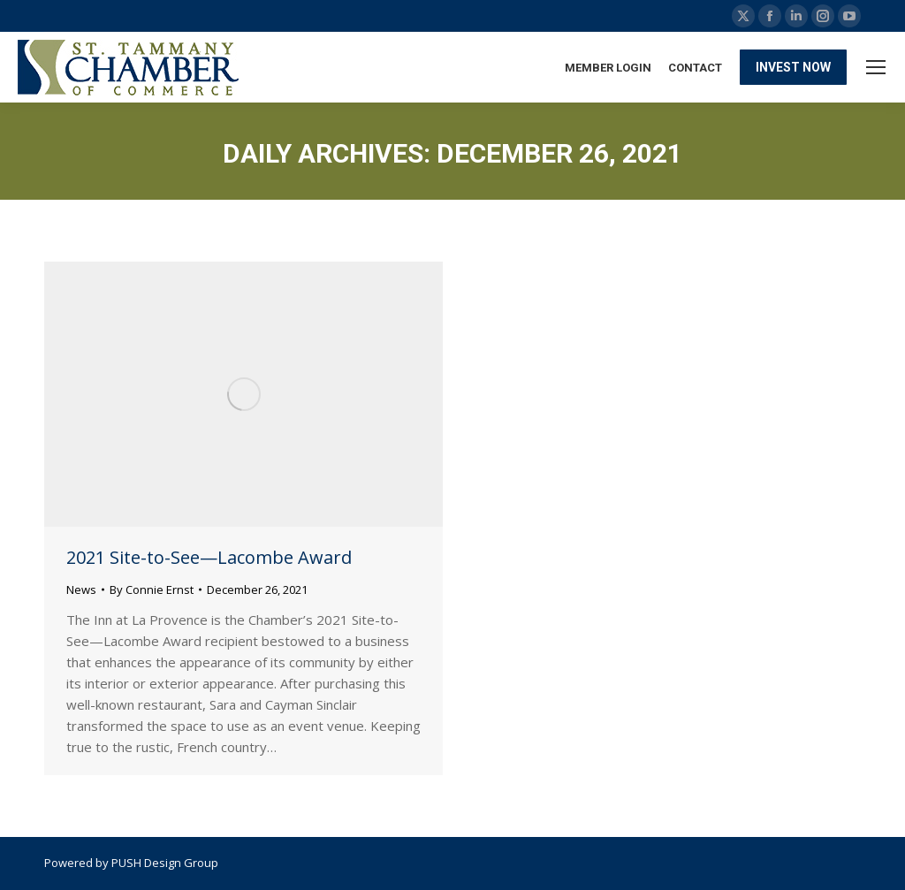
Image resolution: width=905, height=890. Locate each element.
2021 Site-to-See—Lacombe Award (209, 557)
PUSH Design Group (164, 863)
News (81, 589)
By (152, 589)
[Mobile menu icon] (875, 67)
